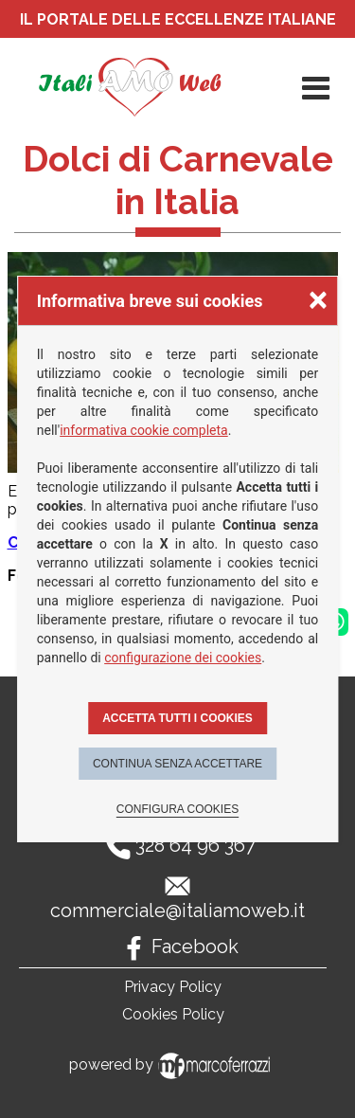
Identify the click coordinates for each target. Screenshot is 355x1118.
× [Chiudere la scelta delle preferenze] (318, 299)
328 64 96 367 (195, 845)
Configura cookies (177, 809)
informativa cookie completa (144, 430)
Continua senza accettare (177, 763)
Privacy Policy (173, 987)
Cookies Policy (173, 1014)
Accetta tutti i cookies (177, 718)
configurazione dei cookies (182, 657)
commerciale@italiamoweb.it (177, 910)
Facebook (195, 946)
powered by (172, 1064)
